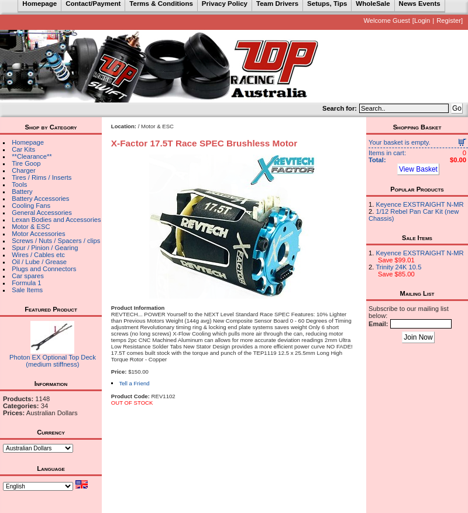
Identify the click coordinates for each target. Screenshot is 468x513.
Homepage (28, 142)
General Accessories (42, 212)
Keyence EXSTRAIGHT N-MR (419, 204)
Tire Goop (26, 163)
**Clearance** (31, 156)
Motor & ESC (31, 226)
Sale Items (27, 289)
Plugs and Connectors (44, 268)
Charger (23, 170)
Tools (19, 184)
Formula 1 (26, 282)
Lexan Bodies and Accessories (56, 219)
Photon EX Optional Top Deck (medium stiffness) (52, 361)
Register (448, 20)
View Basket (418, 169)
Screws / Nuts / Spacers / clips (56, 240)
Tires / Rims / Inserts (41, 177)
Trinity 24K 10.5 (398, 267)
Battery (22, 191)
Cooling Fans (31, 205)
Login (422, 20)
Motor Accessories (38, 233)
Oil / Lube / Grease (39, 261)
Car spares (28, 275)
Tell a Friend (134, 383)
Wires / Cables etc (38, 254)
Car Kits (23, 149)
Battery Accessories (40, 198)
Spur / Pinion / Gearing (45, 247)
